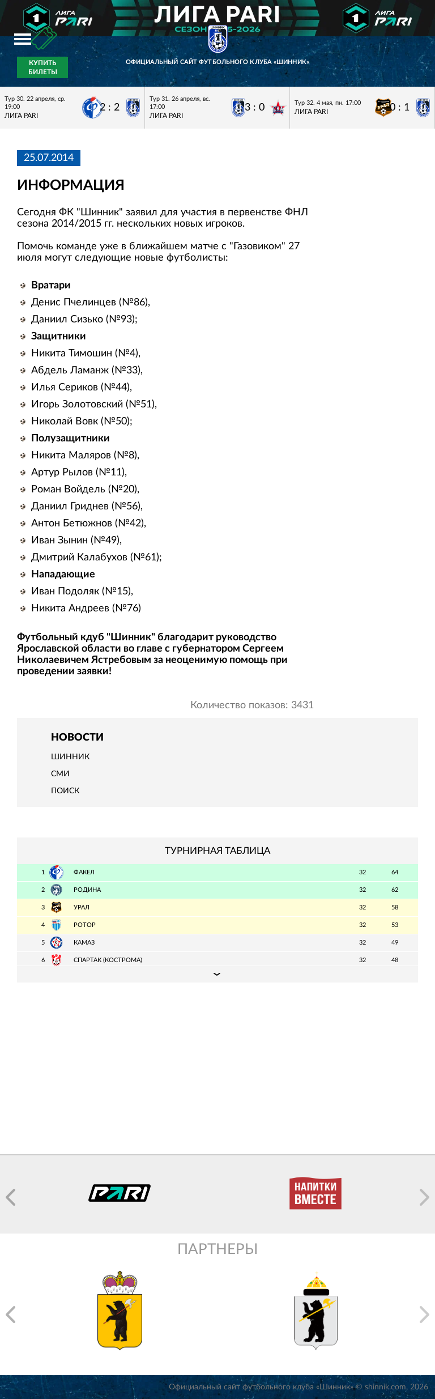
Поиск (65, 791)
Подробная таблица (217, 974)
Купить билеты (42, 67)
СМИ (60, 774)
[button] (10, 1197)
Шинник (70, 757)
